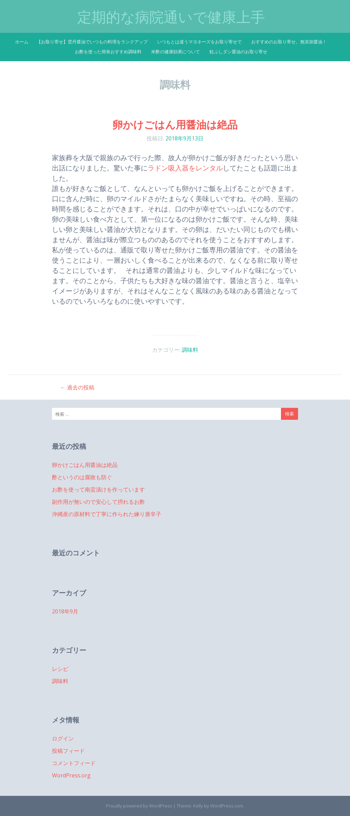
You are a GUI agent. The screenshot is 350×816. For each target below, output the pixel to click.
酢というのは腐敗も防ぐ (82, 477)
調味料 (190, 350)
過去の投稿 (77, 387)
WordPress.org (71, 775)
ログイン (63, 738)
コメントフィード (74, 763)
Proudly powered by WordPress (139, 806)
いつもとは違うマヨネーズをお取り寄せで (199, 42)
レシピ (60, 669)
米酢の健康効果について (175, 52)
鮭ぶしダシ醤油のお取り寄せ (238, 52)
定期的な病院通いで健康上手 (171, 17)
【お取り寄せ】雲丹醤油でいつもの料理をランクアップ (92, 42)
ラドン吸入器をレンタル (185, 167)
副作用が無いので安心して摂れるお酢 (98, 502)
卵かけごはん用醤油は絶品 (175, 124)
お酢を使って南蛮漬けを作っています (98, 489)
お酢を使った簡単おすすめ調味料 (108, 52)
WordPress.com (226, 806)
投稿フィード (68, 751)
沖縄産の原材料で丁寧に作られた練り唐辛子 (106, 514)
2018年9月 (65, 611)
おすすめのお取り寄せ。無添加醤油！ (289, 42)
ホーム (21, 42)
